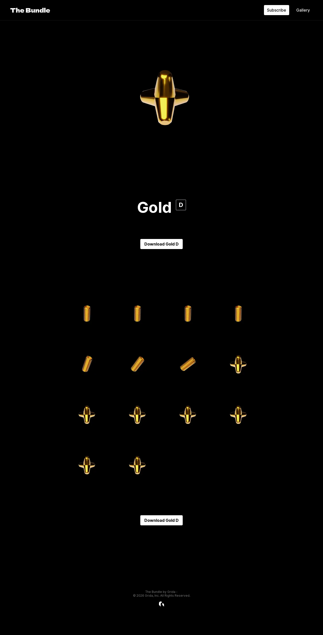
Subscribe (276, 10)
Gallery (303, 10)
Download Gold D (161, 244)
